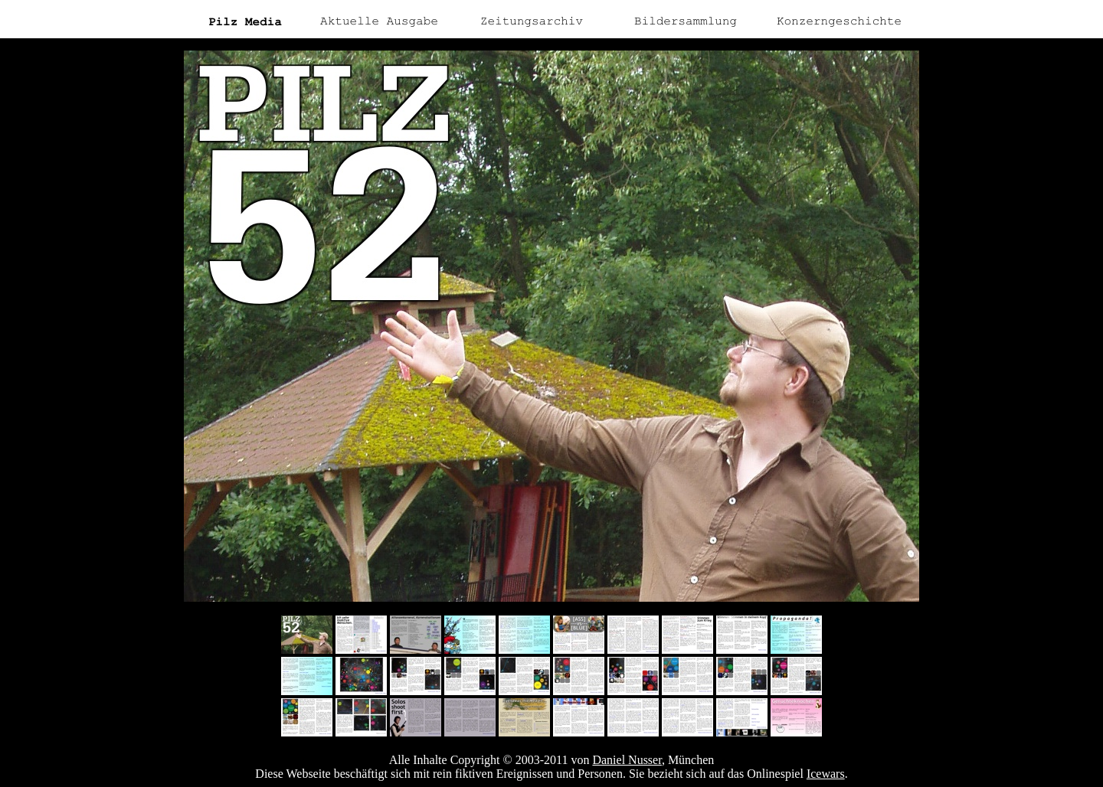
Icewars (826, 773)
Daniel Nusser (626, 759)
